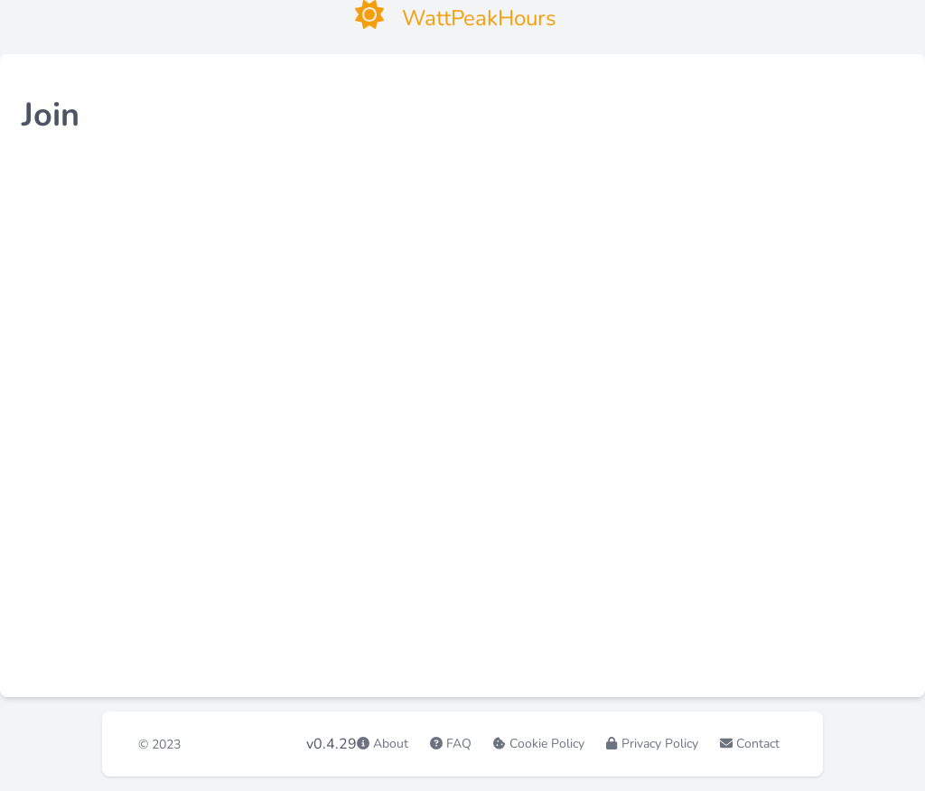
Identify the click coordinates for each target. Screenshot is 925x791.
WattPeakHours (249, 744)
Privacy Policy (659, 743)
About (390, 743)
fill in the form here (160, 246)
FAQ (459, 743)
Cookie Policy (546, 743)
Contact (758, 743)
